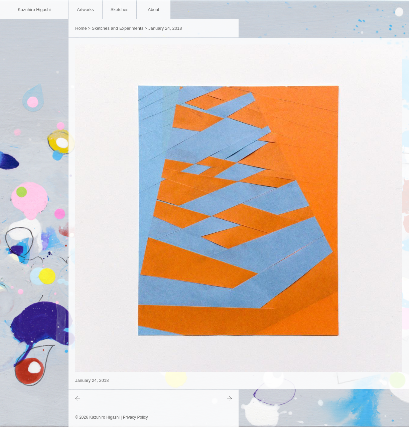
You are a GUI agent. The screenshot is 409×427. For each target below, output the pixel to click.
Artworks (85, 9)
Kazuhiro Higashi (34, 9)
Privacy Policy (135, 417)
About (153, 9)
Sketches (119, 9)
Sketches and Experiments (118, 28)
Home (81, 28)
